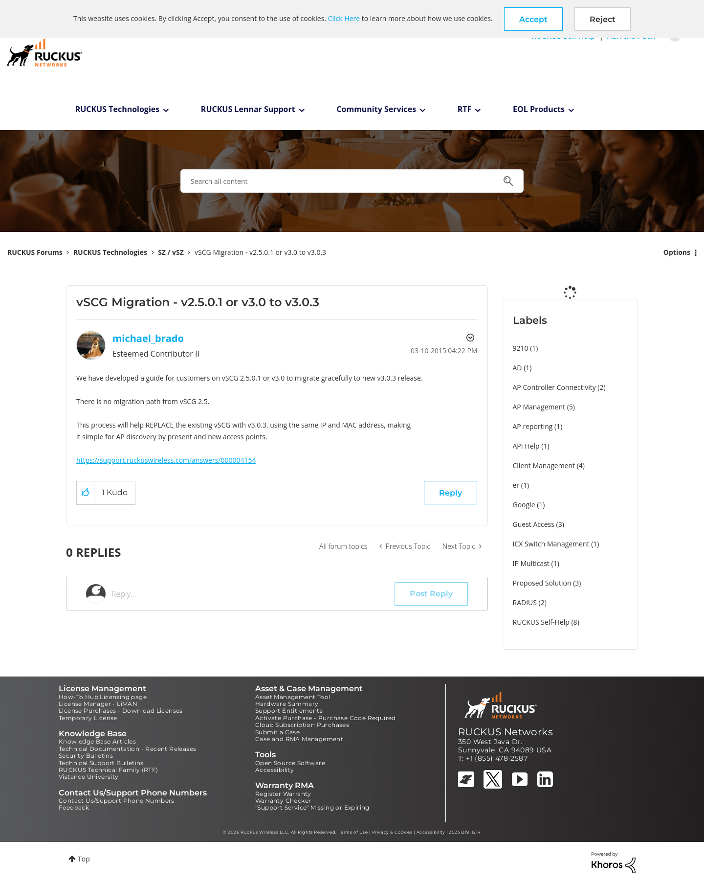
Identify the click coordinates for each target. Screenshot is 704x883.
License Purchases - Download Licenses (121, 710)
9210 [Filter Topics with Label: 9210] (520, 348)
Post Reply (431, 593)
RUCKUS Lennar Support (248, 109)
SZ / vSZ (171, 252)
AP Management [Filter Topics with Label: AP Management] (539, 406)
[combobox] (352, 181)
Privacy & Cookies (392, 832)
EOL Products (539, 109)
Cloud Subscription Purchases (302, 724)
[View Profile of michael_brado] (148, 338)
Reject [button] (603, 19)
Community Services (376, 109)
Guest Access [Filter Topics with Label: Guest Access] (533, 524)
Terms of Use (353, 832)
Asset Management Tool (292, 697)
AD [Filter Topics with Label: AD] (517, 367)
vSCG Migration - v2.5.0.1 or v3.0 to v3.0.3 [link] (260, 252)
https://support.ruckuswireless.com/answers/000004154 (166, 460)
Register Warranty (283, 793)
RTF (465, 109)
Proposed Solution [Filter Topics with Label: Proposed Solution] (542, 583)
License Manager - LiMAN (98, 703)
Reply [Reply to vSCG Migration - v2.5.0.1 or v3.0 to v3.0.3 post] (450, 493)
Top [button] (84, 858)
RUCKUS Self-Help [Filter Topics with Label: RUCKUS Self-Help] (541, 622)
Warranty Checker (283, 800)
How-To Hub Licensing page (103, 697)
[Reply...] (253, 594)
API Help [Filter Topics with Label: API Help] (526, 446)
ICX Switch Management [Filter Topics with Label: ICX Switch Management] (551, 543)
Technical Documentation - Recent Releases (127, 748)
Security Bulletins (86, 755)
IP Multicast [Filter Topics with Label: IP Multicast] (531, 563)
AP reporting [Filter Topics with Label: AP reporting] (533, 426)
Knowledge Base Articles (97, 741)
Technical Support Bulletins (101, 763)
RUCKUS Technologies (117, 109)
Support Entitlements (289, 710)
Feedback (74, 807)
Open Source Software (290, 763)
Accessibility (274, 769)
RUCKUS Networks (505, 732)
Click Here (344, 18)
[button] (533, 19)
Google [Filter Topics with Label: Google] (524, 504)
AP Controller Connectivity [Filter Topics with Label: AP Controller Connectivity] (554, 387)
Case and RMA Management (299, 739)
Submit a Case (277, 732)
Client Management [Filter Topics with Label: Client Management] (544, 465)
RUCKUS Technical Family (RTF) (108, 769)
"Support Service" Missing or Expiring (312, 807)
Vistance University (89, 776)
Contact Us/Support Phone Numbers (117, 800)
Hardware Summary (286, 703)
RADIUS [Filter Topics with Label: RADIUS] (525, 602)
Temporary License (88, 718)
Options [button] (676, 252)
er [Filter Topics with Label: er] (516, 485)
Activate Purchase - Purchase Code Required (325, 718)
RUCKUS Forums (35, 252)
